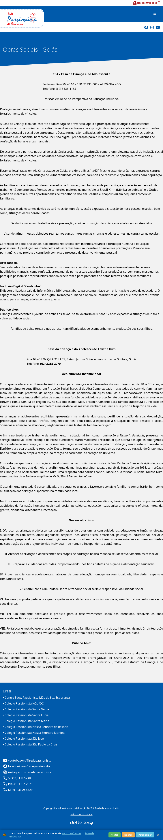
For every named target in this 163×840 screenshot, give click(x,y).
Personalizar (145, 834)
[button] (146, 3)
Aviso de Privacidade (82, 814)
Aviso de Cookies (71, 833)
